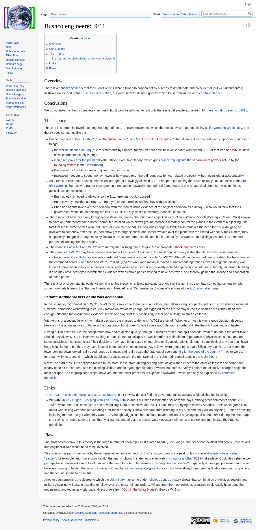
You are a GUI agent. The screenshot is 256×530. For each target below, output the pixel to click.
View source (171, 14)
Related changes (16, 89)
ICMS (9, 128)
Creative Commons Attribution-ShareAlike (98, 512)
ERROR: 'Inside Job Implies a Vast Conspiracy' (81, 395)
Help (8, 46)
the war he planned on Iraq (72, 150)
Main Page (12, 42)
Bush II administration (96, 93)
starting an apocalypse (139, 468)
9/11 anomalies (200, 288)
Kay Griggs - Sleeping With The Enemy (92, 400)
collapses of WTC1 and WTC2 (76, 247)
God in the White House (139, 489)
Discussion (58, 14)
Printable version (16, 98)
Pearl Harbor (84, 139)
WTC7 (75, 252)
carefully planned (211, 93)
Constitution (93, 165)
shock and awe (185, 247)
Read (156, 14)
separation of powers (206, 160)
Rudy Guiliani (79, 257)
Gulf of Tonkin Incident (152, 139)
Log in (248, 4)
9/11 (111, 88)
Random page (14, 64)
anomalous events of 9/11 (229, 110)
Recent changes (15, 59)
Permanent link (15, 102)
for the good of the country (202, 351)
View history (190, 14)
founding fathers (65, 165)
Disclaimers (92, 520)
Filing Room (13, 55)
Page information (16, 107)
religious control (159, 479)
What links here (15, 85)
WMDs (236, 150)
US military (117, 479)
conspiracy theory (71, 88)
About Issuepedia (72, 520)
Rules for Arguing (16, 51)
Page (44, 14)
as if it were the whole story (223, 128)
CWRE (10, 119)
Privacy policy (51, 520)
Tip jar (9, 72)
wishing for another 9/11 (182, 458)
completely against (173, 160)
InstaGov (11, 132)
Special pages (14, 94)
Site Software (14, 68)
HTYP (9, 124)
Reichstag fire (112, 139)
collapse (61, 252)
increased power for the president (77, 160)
